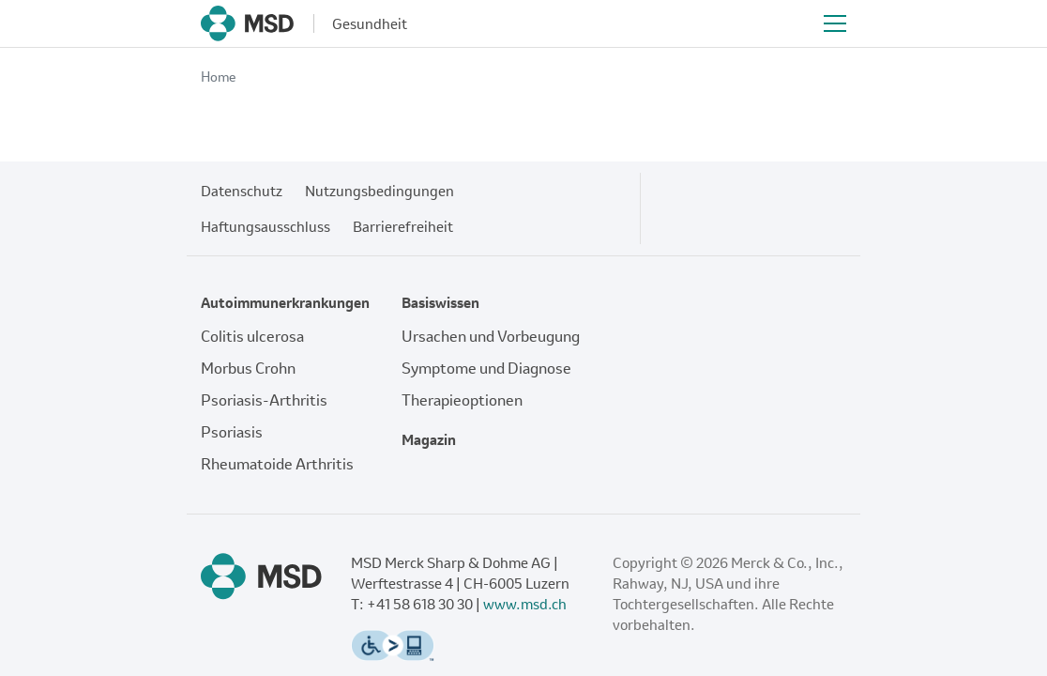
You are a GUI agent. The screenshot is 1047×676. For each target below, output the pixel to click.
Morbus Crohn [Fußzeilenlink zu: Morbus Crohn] (248, 368)
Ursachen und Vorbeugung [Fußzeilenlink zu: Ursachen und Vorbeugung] (491, 336)
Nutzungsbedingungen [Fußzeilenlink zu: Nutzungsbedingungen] (379, 190)
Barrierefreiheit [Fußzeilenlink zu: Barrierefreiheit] (403, 226)
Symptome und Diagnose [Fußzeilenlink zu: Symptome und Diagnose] (486, 368)
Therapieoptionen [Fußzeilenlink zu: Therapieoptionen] (462, 400)
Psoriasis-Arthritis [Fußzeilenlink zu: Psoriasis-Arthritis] (264, 400)
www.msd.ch (525, 603)
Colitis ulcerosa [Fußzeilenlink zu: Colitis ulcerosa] (252, 336)
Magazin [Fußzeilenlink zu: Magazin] (429, 439)
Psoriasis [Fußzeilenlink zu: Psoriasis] (232, 432)
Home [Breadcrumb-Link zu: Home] (218, 76)
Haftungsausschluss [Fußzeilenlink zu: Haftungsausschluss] (265, 226)
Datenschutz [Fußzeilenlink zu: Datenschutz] (241, 190)
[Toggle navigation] (835, 23)
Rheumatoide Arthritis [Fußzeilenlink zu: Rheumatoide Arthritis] (277, 463)
